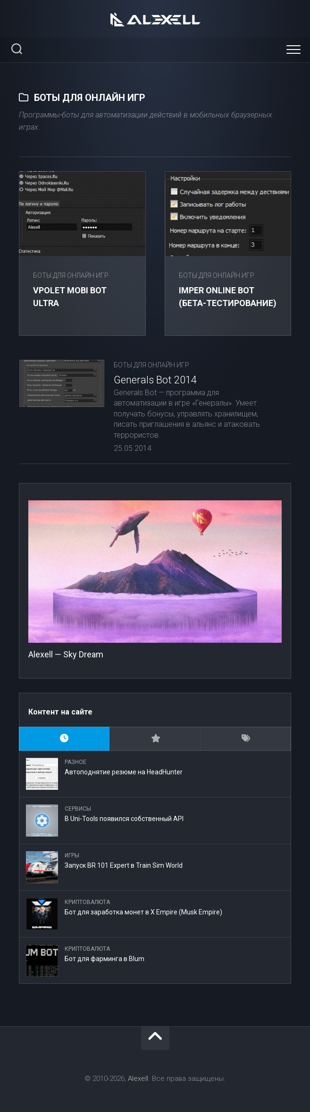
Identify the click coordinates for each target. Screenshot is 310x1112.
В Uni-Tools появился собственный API (124, 818)
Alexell (138, 1078)
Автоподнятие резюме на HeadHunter (124, 772)
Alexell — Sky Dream (65, 654)
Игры (72, 855)
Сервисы (78, 808)
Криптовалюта (87, 902)
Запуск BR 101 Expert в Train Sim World (124, 865)
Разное (75, 762)
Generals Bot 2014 (155, 380)
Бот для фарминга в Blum (104, 959)
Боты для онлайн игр (71, 275)
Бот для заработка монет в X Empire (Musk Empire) (143, 912)
